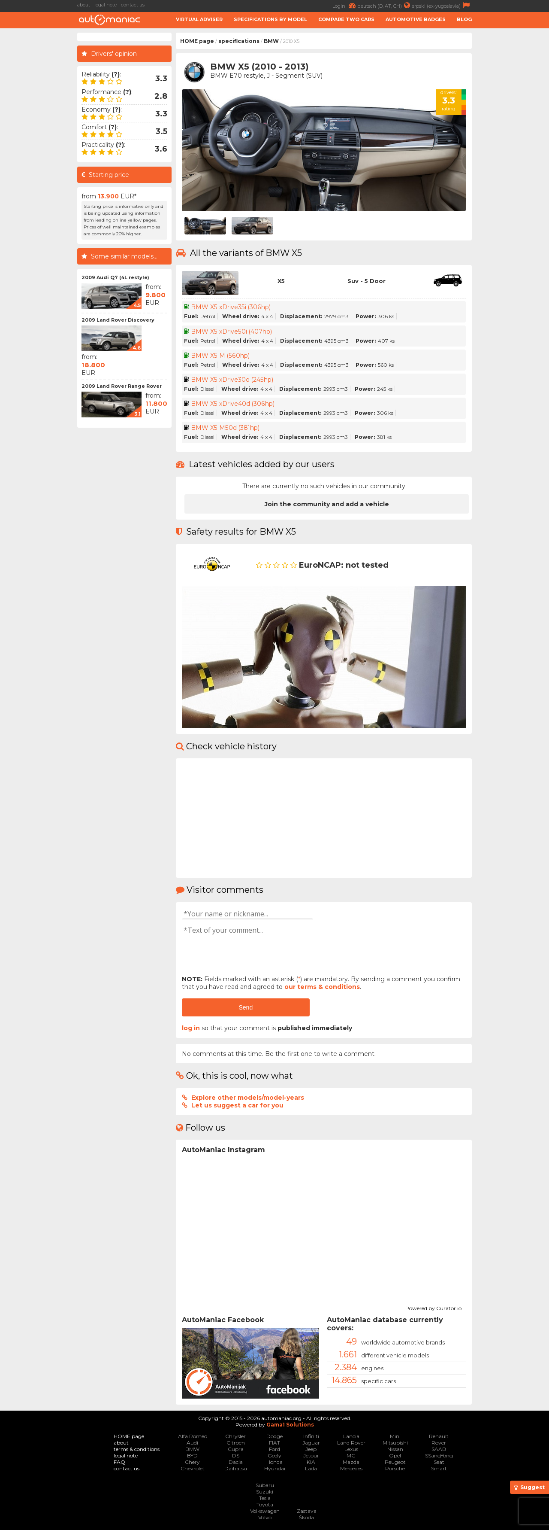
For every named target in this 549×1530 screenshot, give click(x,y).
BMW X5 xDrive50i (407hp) (231, 331)
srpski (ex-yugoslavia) (442, 5)
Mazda (351, 1462)
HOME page (197, 41)
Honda (274, 1462)
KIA (311, 1462)
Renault (439, 1436)
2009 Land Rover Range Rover (121, 386)
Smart (439, 1468)
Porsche (395, 1468)
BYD (192, 1455)
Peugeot (395, 1462)
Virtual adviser (199, 19)
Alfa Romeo (192, 1436)
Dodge (274, 1436)
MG (351, 1455)
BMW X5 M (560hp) (220, 355)
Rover (438, 1442)
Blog (464, 19)
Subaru (265, 1485)
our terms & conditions (322, 987)
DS (235, 1455)
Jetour (311, 1455)
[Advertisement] (512, 161)
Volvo (264, 1517)
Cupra (236, 1449)
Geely (274, 1455)
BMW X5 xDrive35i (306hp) (230, 307)
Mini (395, 1436)
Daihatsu (235, 1468)
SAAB (438, 1449)
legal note (105, 5)
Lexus (351, 1449)
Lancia (351, 1436)
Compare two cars (346, 19)
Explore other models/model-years (247, 1097)
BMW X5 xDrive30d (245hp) (232, 379)
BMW (271, 41)
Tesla (265, 1498)
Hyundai (274, 1468)
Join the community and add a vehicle (327, 504)
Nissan (395, 1449)
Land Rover (351, 1442)
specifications (238, 41)
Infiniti (311, 1436)
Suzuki (264, 1491)
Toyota (264, 1504)
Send (245, 1007)
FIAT (274, 1442)
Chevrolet (193, 1468)
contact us (133, 5)
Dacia (236, 1462)
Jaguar (311, 1442)
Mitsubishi (395, 1442)
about (83, 5)
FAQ (119, 1462)
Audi (192, 1442)
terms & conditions (137, 1449)
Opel (395, 1455)
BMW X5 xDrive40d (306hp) (232, 404)
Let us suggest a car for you (237, 1105)
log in (191, 1028)
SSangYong (439, 1455)
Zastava (307, 1511)
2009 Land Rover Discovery (117, 320)
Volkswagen (265, 1511)
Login (345, 5)
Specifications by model (270, 19)
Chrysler (235, 1436)
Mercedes (351, 1468)
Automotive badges (416, 19)
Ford (274, 1449)
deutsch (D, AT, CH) (385, 5)
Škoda (306, 1517)
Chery (192, 1462)
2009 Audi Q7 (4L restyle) (115, 277)
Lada (311, 1468)
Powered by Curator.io (433, 1307)
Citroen (235, 1442)
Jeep (311, 1449)
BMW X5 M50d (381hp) (225, 428)
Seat (439, 1462)
